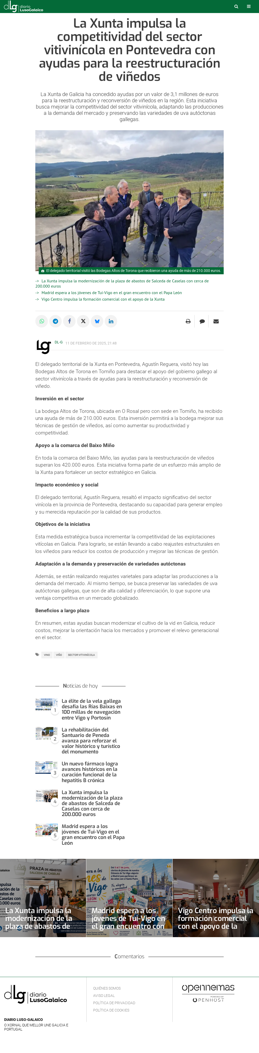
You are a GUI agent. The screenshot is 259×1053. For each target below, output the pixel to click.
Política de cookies (111, 1010)
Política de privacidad (114, 1003)
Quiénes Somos (107, 988)
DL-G (59, 342)
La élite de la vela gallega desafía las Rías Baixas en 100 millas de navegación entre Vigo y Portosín (92, 709)
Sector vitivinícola (81, 654)
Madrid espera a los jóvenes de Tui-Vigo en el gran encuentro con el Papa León (112, 292)
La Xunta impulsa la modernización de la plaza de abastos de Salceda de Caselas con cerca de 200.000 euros (92, 803)
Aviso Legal (104, 995)
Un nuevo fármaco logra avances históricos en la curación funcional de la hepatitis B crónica (90, 771)
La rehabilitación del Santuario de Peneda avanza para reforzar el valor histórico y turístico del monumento (91, 741)
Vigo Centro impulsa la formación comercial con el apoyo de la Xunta (103, 299)
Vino (47, 654)
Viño (59, 654)
